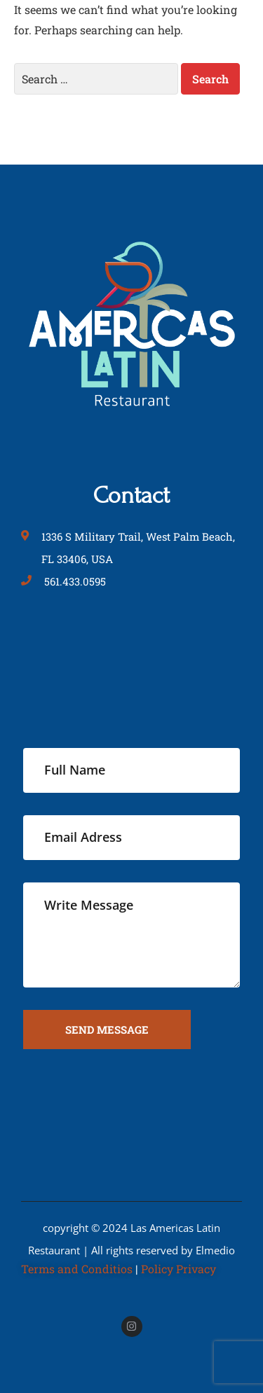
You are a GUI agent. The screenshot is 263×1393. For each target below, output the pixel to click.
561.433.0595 (75, 581)
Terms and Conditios (77, 1268)
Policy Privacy (178, 1268)
